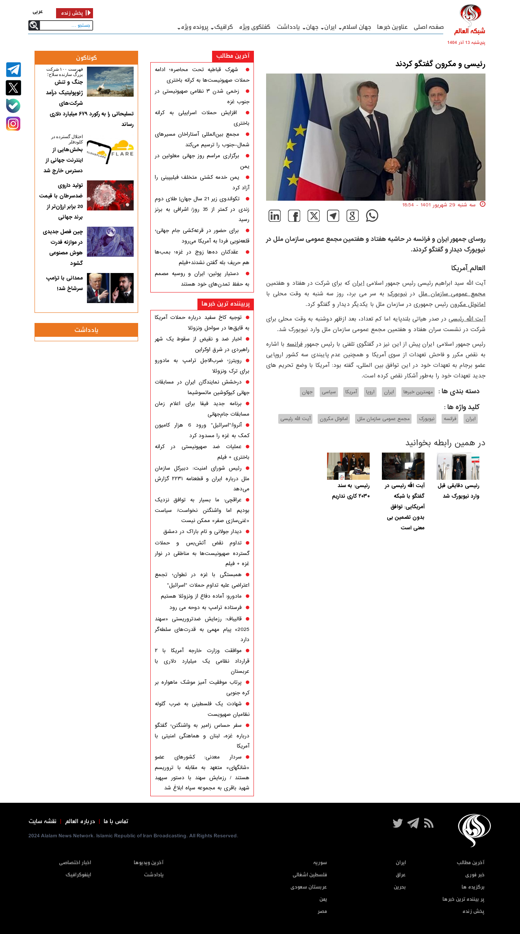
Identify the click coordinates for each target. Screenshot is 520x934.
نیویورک (397, 293)
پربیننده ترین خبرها (226, 304)
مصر (322, 911)
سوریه (320, 862)
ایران (330, 27)
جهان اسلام (356, 27)
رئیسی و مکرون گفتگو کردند (440, 64)
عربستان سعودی (308, 887)
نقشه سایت (42, 821)
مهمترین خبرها (418, 392)
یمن (323, 899)
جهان (312, 27)
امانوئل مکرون (467, 304)
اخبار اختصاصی (75, 862)
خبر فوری (475, 875)
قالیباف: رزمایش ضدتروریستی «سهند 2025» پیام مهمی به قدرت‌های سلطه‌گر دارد (202, 629)
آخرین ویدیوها (149, 862)
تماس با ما (116, 821)
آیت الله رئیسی (466, 318)
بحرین (400, 887)
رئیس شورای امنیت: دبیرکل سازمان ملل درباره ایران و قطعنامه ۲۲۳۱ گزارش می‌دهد (202, 478)
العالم (477, 268)
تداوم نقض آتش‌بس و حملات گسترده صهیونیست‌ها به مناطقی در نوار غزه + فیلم (202, 553)
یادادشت (154, 875)
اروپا (370, 392)
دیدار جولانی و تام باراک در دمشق (202, 531)
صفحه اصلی (429, 27)
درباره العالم (80, 821)
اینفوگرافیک (78, 875)
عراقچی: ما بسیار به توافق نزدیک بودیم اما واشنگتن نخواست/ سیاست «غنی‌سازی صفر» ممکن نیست (202, 510)
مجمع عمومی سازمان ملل (451, 293)
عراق (401, 875)
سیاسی (329, 392)
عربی (37, 11)
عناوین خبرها (392, 27)
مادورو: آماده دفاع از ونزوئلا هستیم (201, 596)
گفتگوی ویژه (255, 27)
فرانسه (295, 344)
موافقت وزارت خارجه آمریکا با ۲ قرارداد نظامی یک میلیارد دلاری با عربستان (202, 661)
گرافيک (223, 27)
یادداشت (288, 27)
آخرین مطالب (233, 56)
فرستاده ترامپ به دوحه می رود (205, 607)
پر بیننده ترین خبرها (463, 899)
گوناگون (86, 58)
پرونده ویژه (194, 27)
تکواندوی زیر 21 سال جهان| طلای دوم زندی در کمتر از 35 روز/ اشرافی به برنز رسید (202, 209)
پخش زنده (473, 911)
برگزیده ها (473, 887)
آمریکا (459, 268)
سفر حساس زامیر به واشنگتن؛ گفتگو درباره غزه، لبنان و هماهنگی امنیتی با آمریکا (202, 736)
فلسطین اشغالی (309, 875)
